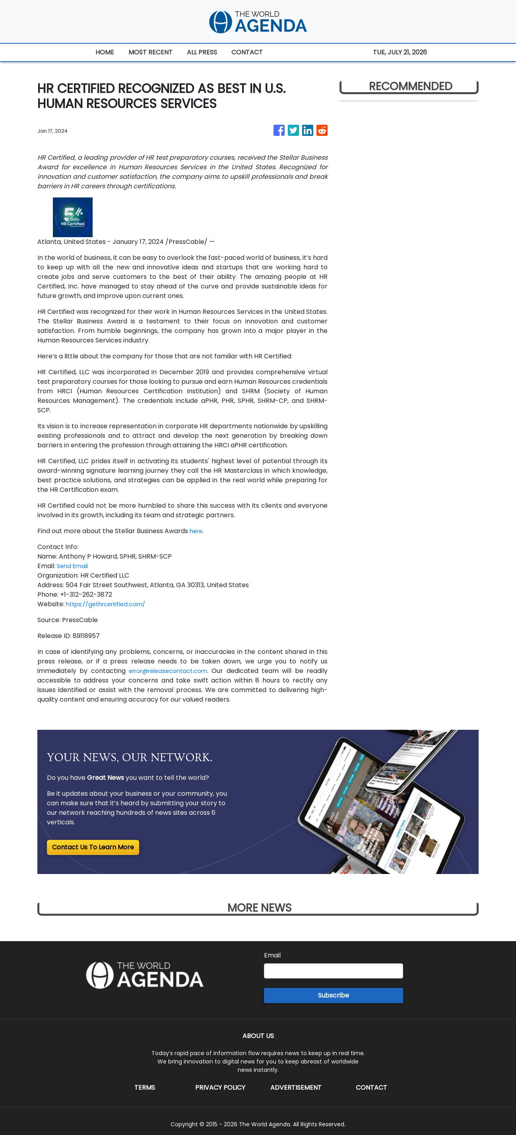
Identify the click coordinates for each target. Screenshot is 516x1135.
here (197, 531)
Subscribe (333, 995)
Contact (371, 1087)
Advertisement (296, 1087)
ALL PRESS (202, 52)
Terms (144, 1087)
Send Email (74, 565)
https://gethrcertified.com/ (109, 604)
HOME (104, 52)
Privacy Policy (220, 1087)
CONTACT (247, 52)
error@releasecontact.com (169, 670)
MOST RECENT (150, 52)
